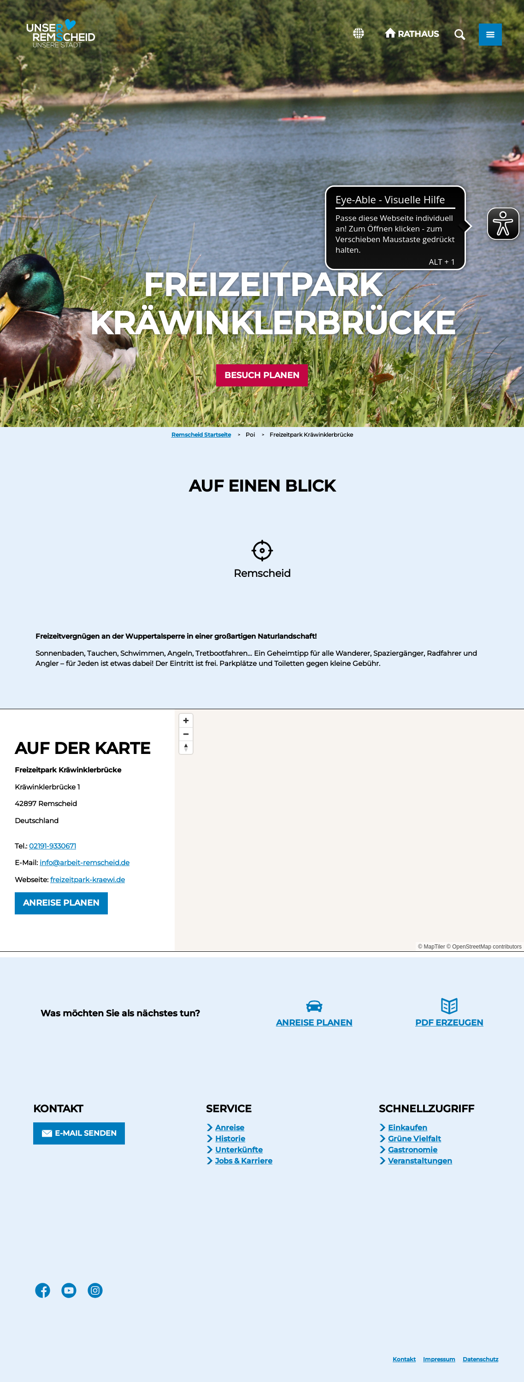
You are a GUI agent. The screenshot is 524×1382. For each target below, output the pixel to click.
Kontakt (404, 1359)
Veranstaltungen (420, 1161)
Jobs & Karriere (243, 1161)
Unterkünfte (239, 1149)
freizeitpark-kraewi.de (87, 880)
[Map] (349, 830)
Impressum (439, 1359)
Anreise (229, 1127)
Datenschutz (480, 1359)
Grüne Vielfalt (414, 1138)
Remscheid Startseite (201, 434)
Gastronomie (412, 1149)
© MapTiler (431, 946)
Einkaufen (407, 1127)
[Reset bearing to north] (186, 747)
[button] (412, 35)
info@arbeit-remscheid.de (85, 863)
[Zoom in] (186, 720)
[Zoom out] (186, 734)
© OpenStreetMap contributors (484, 946)
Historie (230, 1138)
